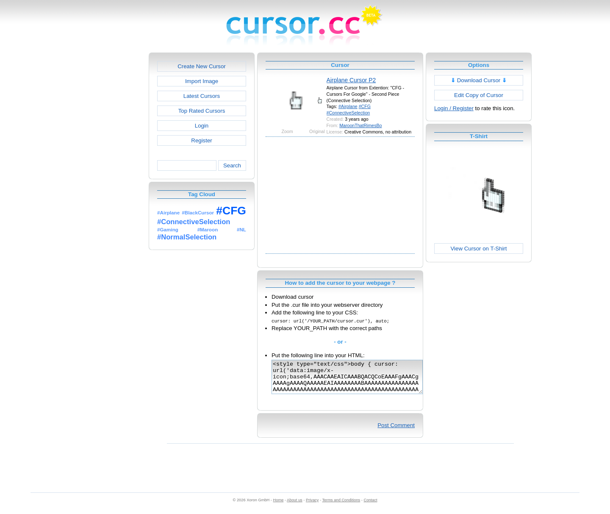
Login (201, 125)
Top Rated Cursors (201, 111)
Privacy (312, 506)
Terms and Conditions (341, 506)
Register (201, 140)
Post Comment (396, 431)
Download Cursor (479, 80)
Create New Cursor (201, 66)
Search (232, 165)
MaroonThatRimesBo (360, 125)
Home (278, 506)
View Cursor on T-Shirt (479, 248)
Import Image (201, 81)
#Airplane (348, 106)
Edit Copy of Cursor (478, 95)
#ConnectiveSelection (348, 112)
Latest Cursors (201, 96)
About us (294, 506)
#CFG (365, 106)
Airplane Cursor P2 (351, 80)
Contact (370, 506)
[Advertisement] (112, 180)
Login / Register (454, 108)
